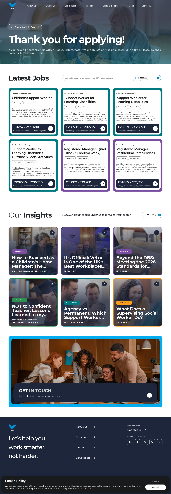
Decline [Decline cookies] (155, 481)
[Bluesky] (152, 442)
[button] (33, 6)
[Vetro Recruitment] (12, 6)
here (91, 488)
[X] (159, 442)
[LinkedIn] (130, 442)
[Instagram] (145, 442)
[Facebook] (137, 442)
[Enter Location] (117, 78)
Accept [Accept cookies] (155, 487)
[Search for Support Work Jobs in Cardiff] (80, 78)
